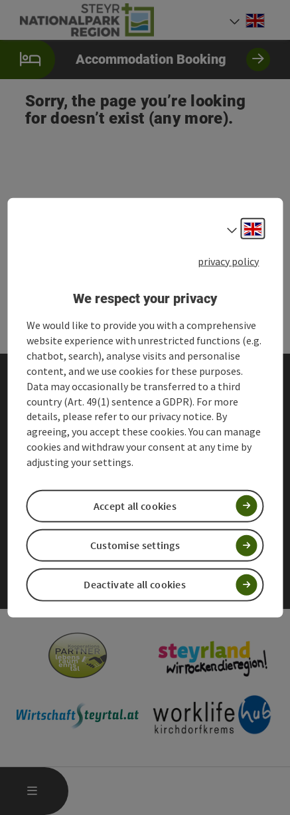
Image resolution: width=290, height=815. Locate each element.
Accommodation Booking (135, 59)
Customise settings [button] (135, 545)
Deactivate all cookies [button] (135, 584)
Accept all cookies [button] (135, 506)
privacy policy (228, 261)
